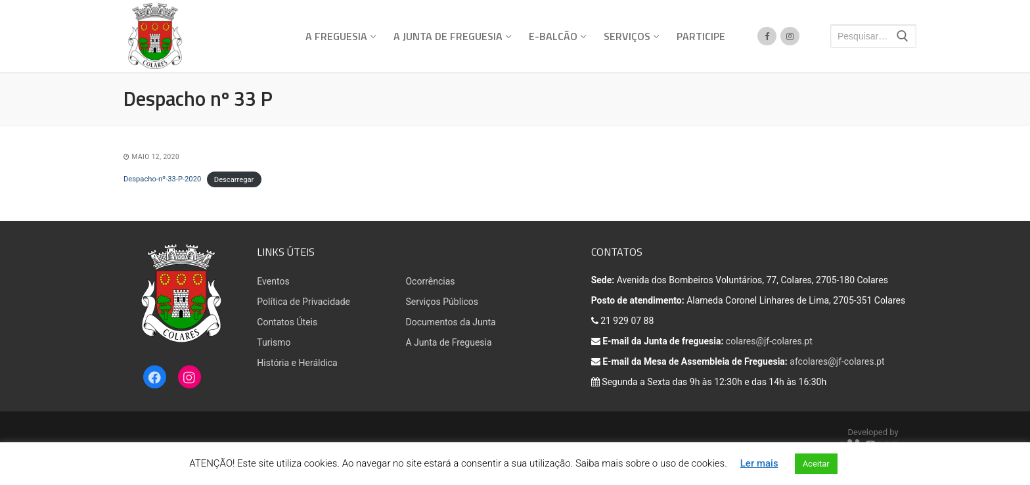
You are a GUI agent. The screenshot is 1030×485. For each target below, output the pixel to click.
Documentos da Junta (450, 322)
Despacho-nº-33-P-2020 (162, 179)
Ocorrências (430, 281)
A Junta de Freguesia (448, 342)
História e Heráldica (297, 363)
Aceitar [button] (816, 464)
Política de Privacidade (303, 301)
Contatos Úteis (287, 322)
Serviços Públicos (441, 301)
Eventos (273, 281)
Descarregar (234, 179)
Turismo (273, 342)
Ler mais (759, 463)
